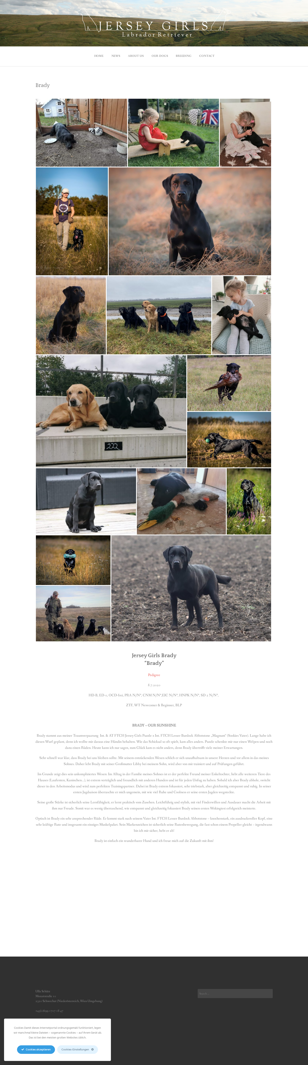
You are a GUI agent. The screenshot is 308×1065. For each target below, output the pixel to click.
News (113, 55)
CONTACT (209, 55)
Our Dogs (160, 55)
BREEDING (185, 55)
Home (96, 55)
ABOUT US (135, 55)
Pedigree (154, 674)
